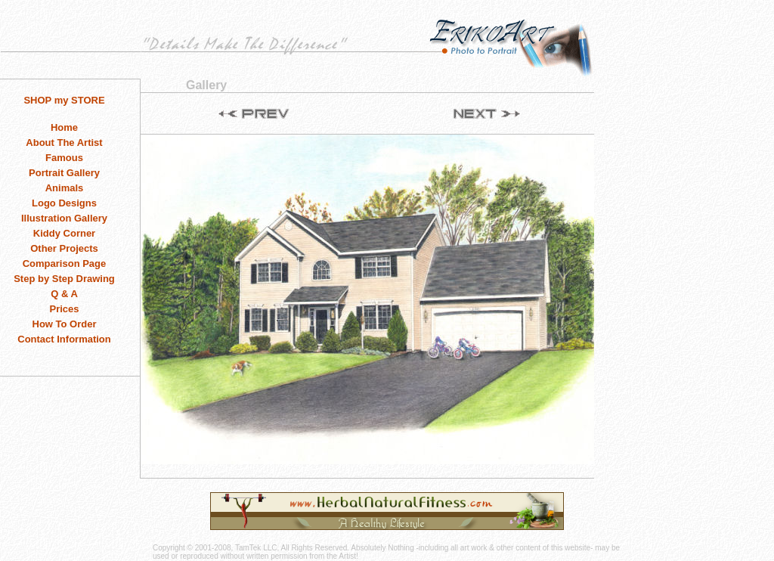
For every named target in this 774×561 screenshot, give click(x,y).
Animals (64, 188)
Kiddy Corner (64, 233)
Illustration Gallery (64, 218)
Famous (64, 157)
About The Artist (64, 142)
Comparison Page (65, 263)
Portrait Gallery (64, 172)
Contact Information (64, 339)
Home (64, 127)
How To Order (65, 324)
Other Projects (64, 248)
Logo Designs (64, 203)
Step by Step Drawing (64, 278)
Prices (64, 309)
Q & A (64, 293)
